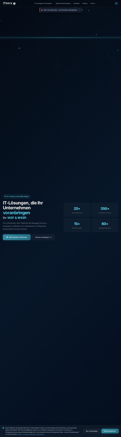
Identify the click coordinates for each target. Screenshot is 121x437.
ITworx (93, 3)
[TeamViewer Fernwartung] (116, 3)
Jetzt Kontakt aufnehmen (16, 237)
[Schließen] (79, 10)
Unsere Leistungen (43, 237)
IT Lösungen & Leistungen (43, 3)
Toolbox (85, 3)
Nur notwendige (92, 431)
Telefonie (76, 3)
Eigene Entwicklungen (63, 3)
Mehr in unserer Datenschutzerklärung (31, 434)
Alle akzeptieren (110, 431)
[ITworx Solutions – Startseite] (9, 3)
